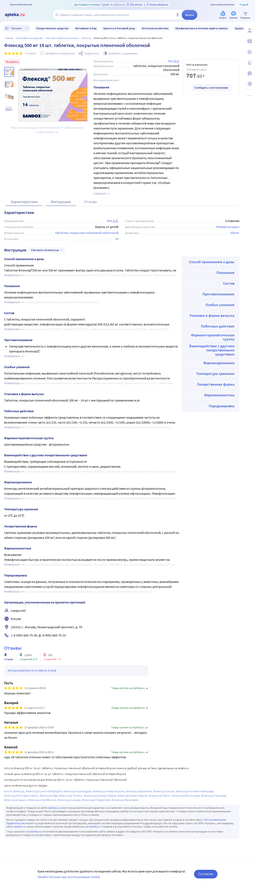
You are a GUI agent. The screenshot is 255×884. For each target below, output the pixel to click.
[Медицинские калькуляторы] (249, 62)
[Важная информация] (249, 73)
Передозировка (221, 406)
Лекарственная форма (215, 384)
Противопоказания (218, 294)
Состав (228, 283)
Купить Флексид (14, 791)
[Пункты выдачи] (249, 84)
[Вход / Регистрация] (249, 30)
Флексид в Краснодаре (77, 791)
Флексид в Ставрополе (96, 800)
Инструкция (61, 201)
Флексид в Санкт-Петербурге (44, 791)
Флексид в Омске (163, 791)
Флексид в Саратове (213, 795)
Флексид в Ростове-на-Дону (21, 795)
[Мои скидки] (249, 41)
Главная (9, 38)
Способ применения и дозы (211, 261)
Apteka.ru (54, 808)
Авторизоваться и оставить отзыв (32, 670)
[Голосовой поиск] (177, 15)
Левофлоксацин (227, 227)
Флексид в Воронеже (139, 791)
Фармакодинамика (218, 362)
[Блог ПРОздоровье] (249, 52)
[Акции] (222, 15)
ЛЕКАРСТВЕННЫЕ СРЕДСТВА (29, 38)
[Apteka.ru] (18, 14)
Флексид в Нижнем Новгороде (194, 791)
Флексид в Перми (160, 795)
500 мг (234, 233)
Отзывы (90, 201)
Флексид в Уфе (49, 795)
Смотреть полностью (47, 250)
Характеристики (24, 201)
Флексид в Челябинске (42, 800)
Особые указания (220, 304)
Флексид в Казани (15, 800)
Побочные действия (217, 326)
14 (116, 239)
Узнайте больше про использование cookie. (69, 877)
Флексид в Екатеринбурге (100, 795)
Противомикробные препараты (62, 38)
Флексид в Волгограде (186, 795)
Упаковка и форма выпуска (211, 315)
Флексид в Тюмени (71, 795)
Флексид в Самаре (69, 800)
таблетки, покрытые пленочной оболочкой (86, 233)
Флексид (86, 38)
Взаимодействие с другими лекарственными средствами (211, 350)
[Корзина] (245, 15)
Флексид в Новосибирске (108, 791)
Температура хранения (215, 373)
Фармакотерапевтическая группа (212, 337)
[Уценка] (233, 15)
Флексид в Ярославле (125, 800)
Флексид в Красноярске (132, 795)
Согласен (205, 873)
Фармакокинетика (219, 395)
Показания (225, 272)
